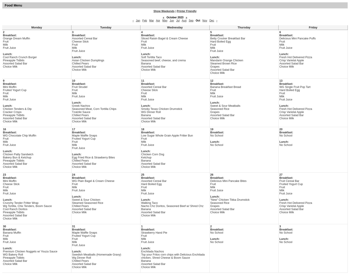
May (164, 20)
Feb (144, 20)
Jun (172, 20)
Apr (158, 20)
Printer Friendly (187, 11)
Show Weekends (164, 11)
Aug (184, 20)
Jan (138, 20)
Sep (191, 20)
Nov (204, 20)
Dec (211, 20)
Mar (151, 20)
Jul (177, 20)
